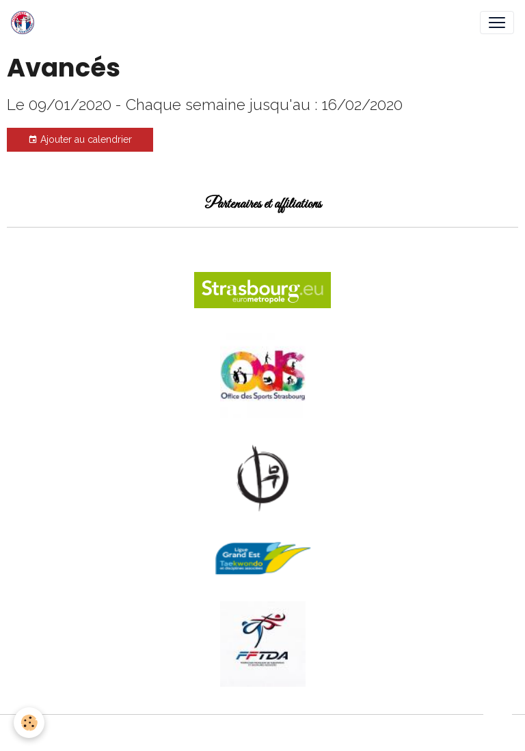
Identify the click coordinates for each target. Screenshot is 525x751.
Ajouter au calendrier (80, 140)
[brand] (25, 22)
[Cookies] (29, 722)
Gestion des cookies (262, 732)
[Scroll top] (498, 724)
